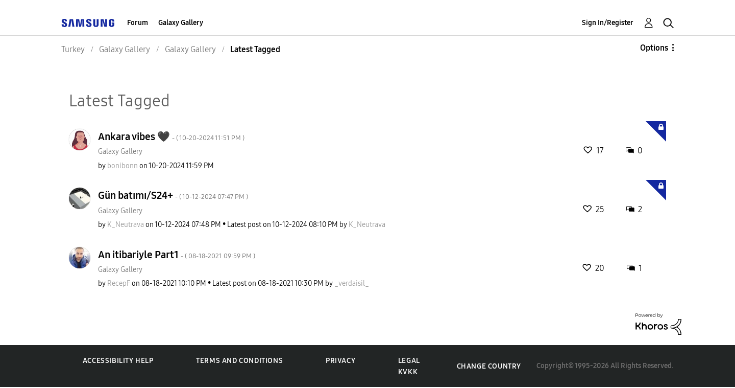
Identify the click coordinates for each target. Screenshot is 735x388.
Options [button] (654, 48)
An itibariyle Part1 (176, 254)
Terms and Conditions (239, 360)
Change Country (489, 366)
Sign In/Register (607, 22)
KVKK (408, 372)
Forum (137, 22)
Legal (409, 360)
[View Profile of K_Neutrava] (125, 224)
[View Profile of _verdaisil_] (351, 283)
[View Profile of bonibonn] (122, 166)
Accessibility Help (118, 360)
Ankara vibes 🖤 (171, 136)
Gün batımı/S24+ (173, 195)
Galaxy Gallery (180, 22)
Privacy (340, 360)
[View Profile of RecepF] (118, 283)
